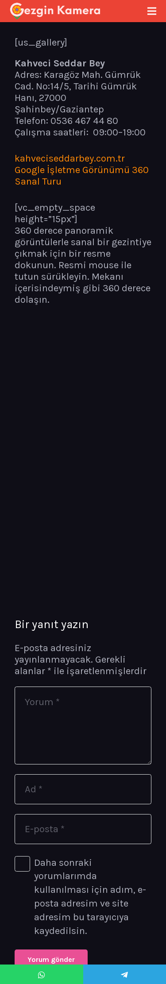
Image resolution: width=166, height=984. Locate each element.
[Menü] (151, 11)
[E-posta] (83, 829)
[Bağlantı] (55, 11)
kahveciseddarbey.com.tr (70, 158)
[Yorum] (83, 725)
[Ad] (83, 789)
